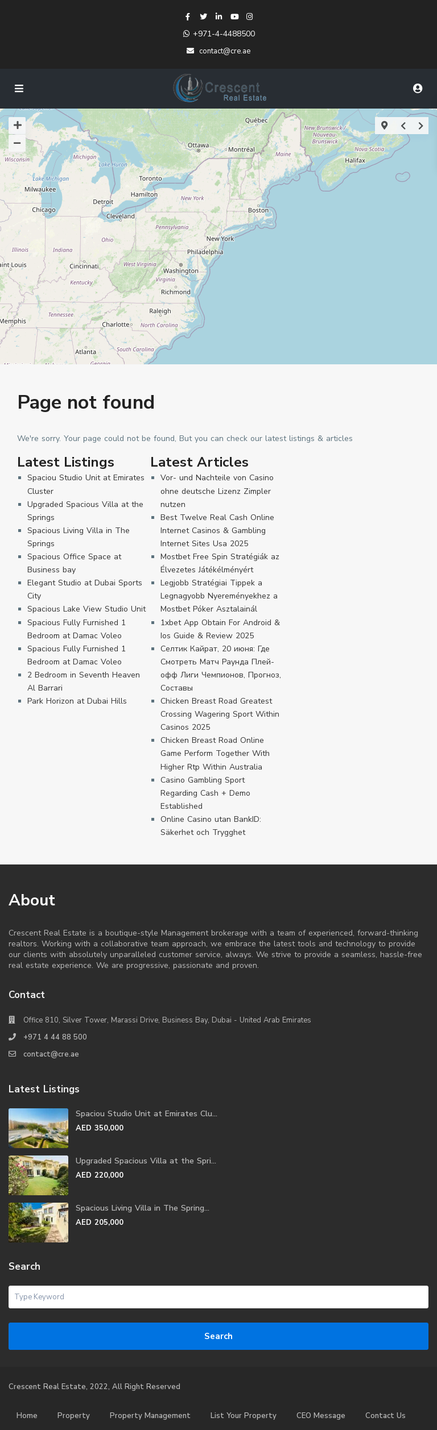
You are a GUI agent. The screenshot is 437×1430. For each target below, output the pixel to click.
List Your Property (244, 1416)
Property (73, 1416)
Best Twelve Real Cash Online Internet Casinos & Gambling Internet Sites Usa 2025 (217, 530)
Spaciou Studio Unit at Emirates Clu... (146, 1113)
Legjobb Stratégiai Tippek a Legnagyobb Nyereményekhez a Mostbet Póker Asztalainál (219, 595)
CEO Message (320, 1416)
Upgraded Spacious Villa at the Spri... (146, 1160)
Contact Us (385, 1416)
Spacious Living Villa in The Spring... (142, 1208)
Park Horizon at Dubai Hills (77, 701)
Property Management (150, 1416)
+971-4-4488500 (224, 33)
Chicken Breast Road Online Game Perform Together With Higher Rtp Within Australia (215, 753)
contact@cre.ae (51, 1054)
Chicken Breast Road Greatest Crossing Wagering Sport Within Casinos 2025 (219, 714)
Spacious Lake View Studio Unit (86, 609)
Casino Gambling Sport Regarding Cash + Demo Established (205, 793)
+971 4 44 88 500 (55, 1037)
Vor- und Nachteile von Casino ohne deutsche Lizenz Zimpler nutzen (217, 490)
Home (27, 1416)
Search (218, 1336)
